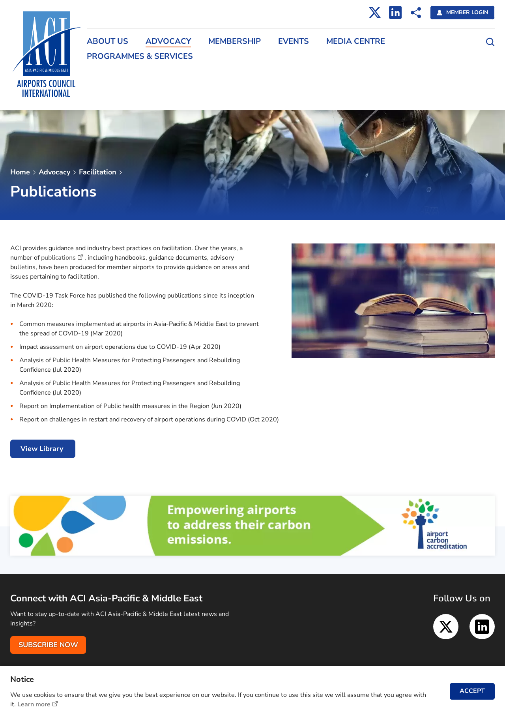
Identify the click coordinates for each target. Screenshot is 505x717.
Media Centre (355, 41)
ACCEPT (472, 691)
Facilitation (97, 172)
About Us (107, 41)
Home (20, 172)
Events (293, 41)
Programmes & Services (140, 56)
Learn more (33, 704)
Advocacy (168, 41)
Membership (234, 41)
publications (58, 257)
